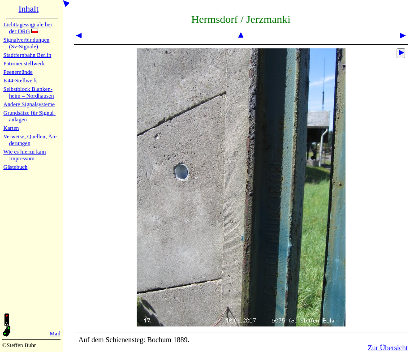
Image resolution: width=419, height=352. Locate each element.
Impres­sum (22, 158)
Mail (55, 334)
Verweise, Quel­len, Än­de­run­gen (30, 139)
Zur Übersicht (388, 348)
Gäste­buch (15, 167)
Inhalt (28, 8)
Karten (11, 128)
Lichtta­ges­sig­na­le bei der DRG (27, 27)
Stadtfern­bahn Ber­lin (27, 55)
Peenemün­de (17, 72)
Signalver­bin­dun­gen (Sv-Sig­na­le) (26, 43)
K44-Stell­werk (20, 80)
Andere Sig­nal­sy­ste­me (29, 104)
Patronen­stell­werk (23, 63)
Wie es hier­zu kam (24, 152)
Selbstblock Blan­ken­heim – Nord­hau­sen (28, 92)
